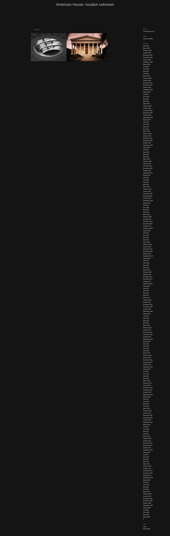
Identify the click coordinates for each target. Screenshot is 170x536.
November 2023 (148, 112)
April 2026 (146, 46)
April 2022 (146, 156)
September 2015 (148, 339)
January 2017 (147, 302)
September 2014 (148, 367)
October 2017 (147, 281)
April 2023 (146, 129)
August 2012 (147, 424)
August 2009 (147, 507)
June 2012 (146, 429)
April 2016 (146, 323)
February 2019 (147, 244)
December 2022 (148, 138)
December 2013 (148, 387)
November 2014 (148, 362)
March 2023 (146, 131)
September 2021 (148, 173)
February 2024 (147, 106)
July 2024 (146, 94)
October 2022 (147, 143)
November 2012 (148, 417)
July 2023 (146, 122)
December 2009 (148, 498)
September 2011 (148, 450)
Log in (145, 526)
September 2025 (148, 62)
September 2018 (148, 256)
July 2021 (146, 177)
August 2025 (147, 64)
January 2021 (147, 191)
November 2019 (148, 223)
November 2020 (148, 196)
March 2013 (146, 408)
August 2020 (147, 203)
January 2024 (147, 108)
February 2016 (147, 327)
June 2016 (146, 318)
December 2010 (148, 470)
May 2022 (146, 154)
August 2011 (147, 452)
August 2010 (147, 480)
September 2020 (148, 200)
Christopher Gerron (148, 31)
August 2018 (147, 258)
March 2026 (146, 48)
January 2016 (147, 330)
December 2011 (148, 443)
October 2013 (147, 392)
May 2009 (146, 514)
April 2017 (146, 295)
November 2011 (148, 445)
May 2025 (146, 71)
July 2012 (146, 427)
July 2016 (146, 316)
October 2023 (147, 115)
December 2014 (148, 360)
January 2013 (147, 413)
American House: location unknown (85, 4)
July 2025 (146, 66)
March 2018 (146, 270)
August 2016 (147, 313)
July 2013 (146, 399)
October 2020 (147, 198)
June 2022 (146, 152)
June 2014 (146, 374)
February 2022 (147, 161)
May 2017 (146, 293)
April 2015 (146, 350)
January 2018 (147, 274)
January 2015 (147, 357)
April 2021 (146, 184)
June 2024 (146, 96)
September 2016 (148, 311)
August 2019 (147, 230)
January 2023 (147, 136)
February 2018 (147, 272)
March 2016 (146, 325)
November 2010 (148, 473)
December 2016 (148, 304)
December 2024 (148, 83)
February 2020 (147, 216)
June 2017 (146, 290)
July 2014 (146, 371)
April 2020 (146, 212)
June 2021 (146, 180)
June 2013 (146, 401)
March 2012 (146, 436)
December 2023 (148, 110)
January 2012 (147, 440)
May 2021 (146, 182)
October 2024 (147, 87)
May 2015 (146, 348)
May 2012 (146, 431)
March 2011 (146, 464)
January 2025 (147, 80)
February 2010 (147, 494)
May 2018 (146, 265)
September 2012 (148, 422)
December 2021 (148, 166)
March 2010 (146, 491)
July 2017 (146, 288)
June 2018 (146, 263)
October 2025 (147, 59)
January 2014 (147, 385)
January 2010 (147, 496)
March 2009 (146, 517)
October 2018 (147, 253)
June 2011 (146, 457)
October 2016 (147, 309)
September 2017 (148, 283)
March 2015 (146, 353)
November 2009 (148, 500)
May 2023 (146, 126)
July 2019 (146, 233)
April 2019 (146, 240)
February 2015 (147, 355)
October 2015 (147, 337)
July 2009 (146, 510)
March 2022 (146, 159)
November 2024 (148, 85)
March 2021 (146, 186)
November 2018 (148, 251)
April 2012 (146, 434)
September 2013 (148, 394)
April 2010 (146, 489)
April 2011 (146, 461)
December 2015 (148, 332)
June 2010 (146, 484)
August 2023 (147, 119)
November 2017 (148, 279)
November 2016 (148, 306)
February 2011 (147, 466)
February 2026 (147, 50)
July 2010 (146, 482)
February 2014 (147, 383)
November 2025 (148, 57)
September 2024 (148, 89)
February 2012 (147, 438)
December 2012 (148, 415)
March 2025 (146, 76)
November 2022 (148, 140)
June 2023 (146, 124)
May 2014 (146, 376)
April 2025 (146, 73)
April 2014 (146, 378)
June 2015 (146, 346)
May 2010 (146, 487)
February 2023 (147, 133)
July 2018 (146, 260)
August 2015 (147, 341)
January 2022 (147, 163)
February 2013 (147, 410)
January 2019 (147, 246)
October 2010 (147, 475)
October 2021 (147, 170)
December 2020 (148, 193)
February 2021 (147, 189)
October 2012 (147, 420)
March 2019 (146, 242)
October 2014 (147, 364)
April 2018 (146, 267)
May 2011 (146, 459)
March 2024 (146, 103)
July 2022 (146, 149)
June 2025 (146, 69)
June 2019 (146, 235)
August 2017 (147, 286)
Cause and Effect (148, 38)
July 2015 (146, 343)
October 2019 (147, 226)
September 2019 (148, 228)
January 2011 (147, 468)
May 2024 (146, 99)
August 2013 (147, 397)
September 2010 (148, 477)
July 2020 (146, 205)
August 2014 (147, 369)
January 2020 (147, 219)
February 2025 (147, 78)
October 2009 (147, 503)
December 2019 (148, 221)
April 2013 (146, 406)
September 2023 (148, 117)
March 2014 (146, 380)
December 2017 (148, 277)
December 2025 (148, 55)
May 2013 (146, 403)
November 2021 (148, 168)
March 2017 (146, 297)
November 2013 (148, 390)
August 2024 (147, 92)
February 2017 (147, 300)
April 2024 (146, 101)
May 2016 (146, 320)
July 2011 (146, 454)
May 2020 (146, 209)
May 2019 (146, 237)
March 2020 (146, 214)
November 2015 (148, 334)
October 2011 (147, 447)
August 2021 (147, 175)
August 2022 (147, 147)
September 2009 (148, 505)
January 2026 (147, 53)
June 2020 (146, 207)
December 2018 (148, 249)
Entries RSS (146, 529)
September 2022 (148, 145)
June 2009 (146, 512)
